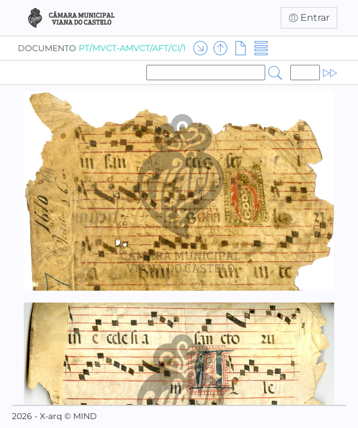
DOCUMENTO (102, 48)
